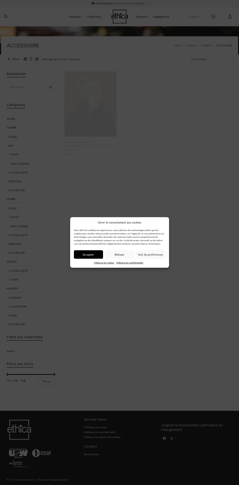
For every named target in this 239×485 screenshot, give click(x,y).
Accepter (88, 258)
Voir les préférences (150, 258)
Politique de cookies (104, 266)
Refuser (119, 258)
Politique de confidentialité (129, 266)
